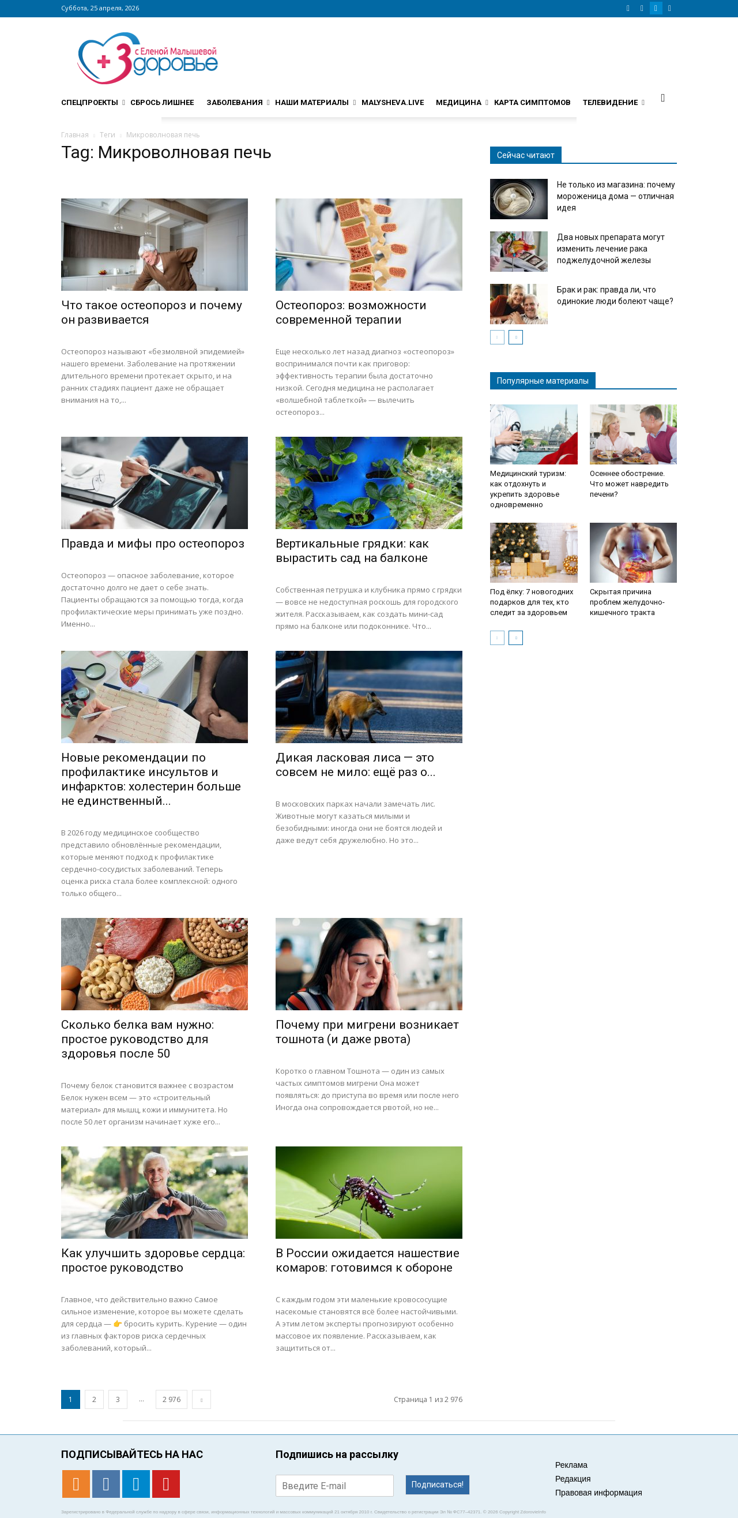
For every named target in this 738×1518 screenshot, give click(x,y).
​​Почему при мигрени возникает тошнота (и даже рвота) (367, 1032)
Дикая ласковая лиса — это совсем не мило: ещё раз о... (356, 765)
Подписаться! (438, 1484)
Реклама (571, 1465)
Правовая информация (598, 1492)
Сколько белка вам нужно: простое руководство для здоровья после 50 (137, 1039)
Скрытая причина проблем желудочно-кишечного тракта (627, 602)
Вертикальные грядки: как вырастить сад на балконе (352, 551)
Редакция (573, 1478)
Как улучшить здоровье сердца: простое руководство (153, 1260)
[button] (663, 97)
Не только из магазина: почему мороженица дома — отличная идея (616, 196)
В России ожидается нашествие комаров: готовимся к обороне (368, 1260)
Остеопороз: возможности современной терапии (351, 312)
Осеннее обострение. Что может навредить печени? (629, 483)
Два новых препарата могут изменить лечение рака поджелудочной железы (611, 249)
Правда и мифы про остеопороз (152, 543)
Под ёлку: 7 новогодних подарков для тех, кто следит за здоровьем (531, 602)
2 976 (171, 1399)
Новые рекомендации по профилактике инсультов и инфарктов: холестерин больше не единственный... (151, 779)
